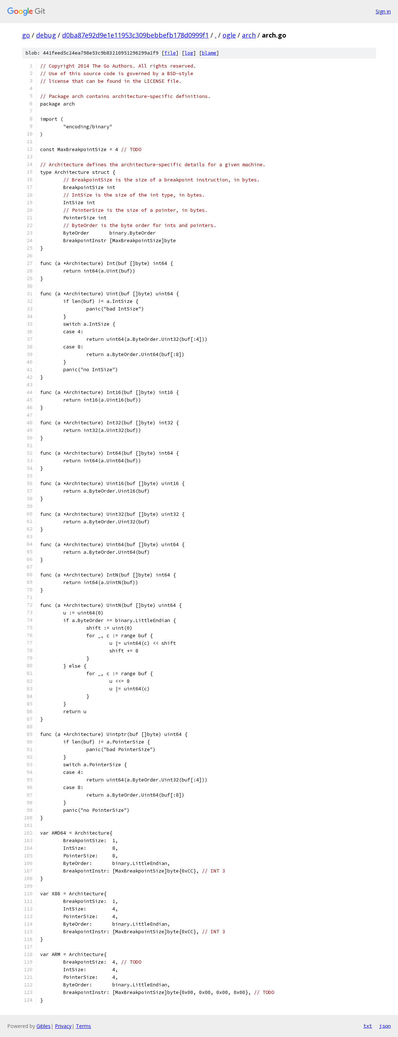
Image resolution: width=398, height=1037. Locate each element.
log (189, 53)
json (385, 1026)
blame (209, 53)
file (170, 53)
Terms (83, 1026)
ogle (229, 35)
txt (367, 1026)
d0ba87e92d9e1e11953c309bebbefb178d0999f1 (135, 35)
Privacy (63, 1026)
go (26, 35)
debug (46, 35)
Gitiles (43, 1026)
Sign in (383, 11)
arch (249, 35)
